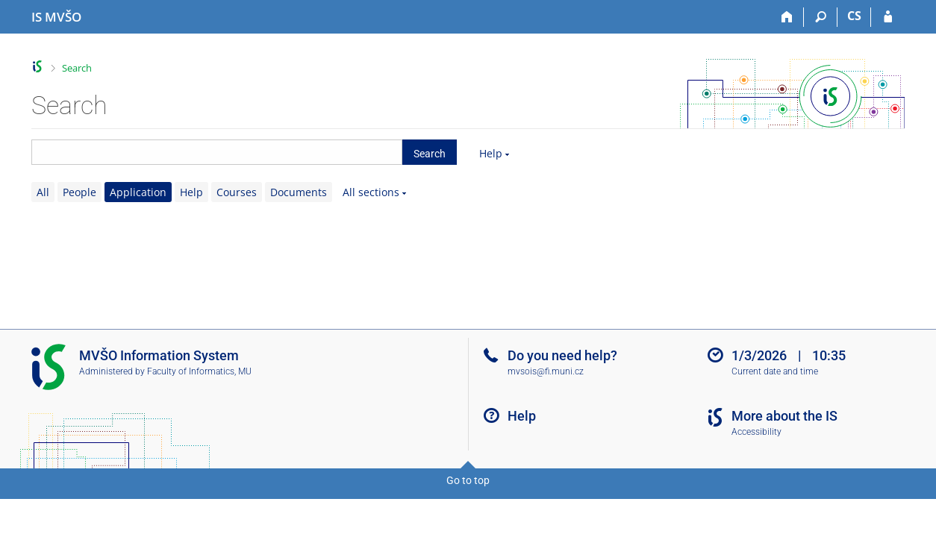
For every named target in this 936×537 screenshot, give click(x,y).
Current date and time (774, 371)
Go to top (468, 480)
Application (138, 192)
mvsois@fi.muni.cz (546, 371)
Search (77, 68)
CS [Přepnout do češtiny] (854, 15)
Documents (298, 192)
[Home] (787, 17)
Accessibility (756, 432)
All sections (371, 192)
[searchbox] (216, 152)
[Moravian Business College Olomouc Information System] (56, 17)
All (43, 192)
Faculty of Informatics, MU (199, 371)
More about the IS (784, 416)
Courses (236, 192)
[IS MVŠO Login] (888, 17)
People (79, 192)
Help (490, 153)
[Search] (820, 17)
